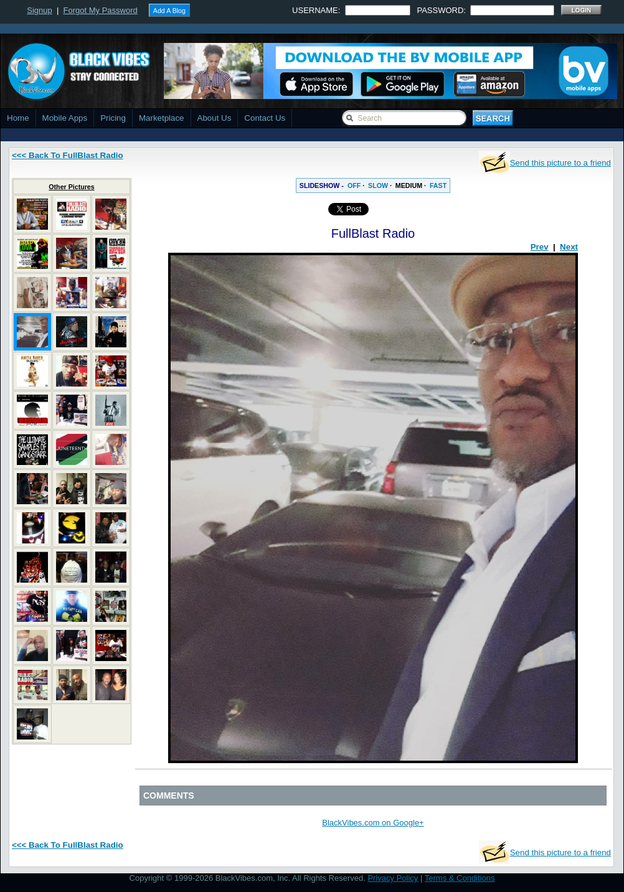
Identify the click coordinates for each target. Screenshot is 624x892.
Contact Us (264, 118)
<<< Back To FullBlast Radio (67, 155)
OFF (354, 185)
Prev (540, 246)
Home (18, 118)
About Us (214, 118)
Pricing (113, 118)
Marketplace (161, 118)
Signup (39, 10)
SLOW (378, 185)
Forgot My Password (101, 10)
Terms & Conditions (460, 878)
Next (569, 246)
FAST (438, 185)
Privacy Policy (392, 878)
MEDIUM (408, 185)
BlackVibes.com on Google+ (372, 822)
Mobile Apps (65, 118)
